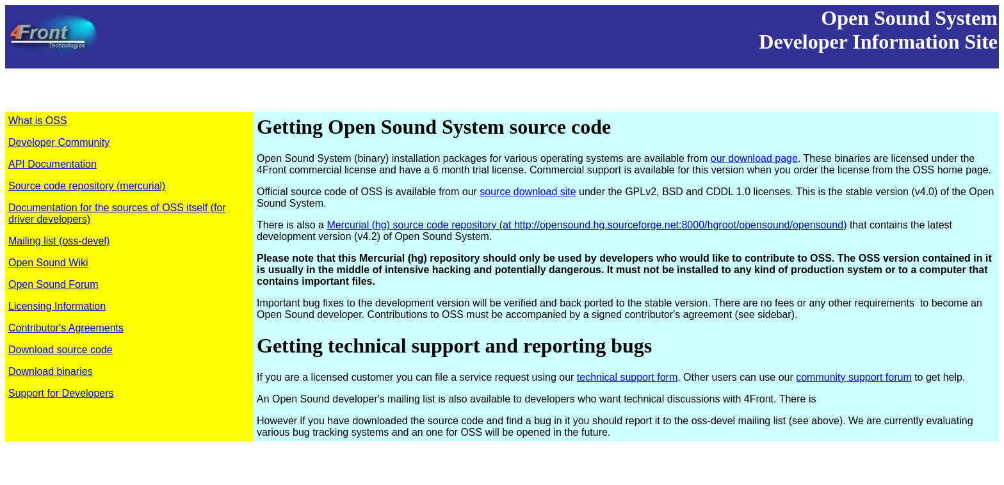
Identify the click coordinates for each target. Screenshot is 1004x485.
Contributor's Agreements (66, 327)
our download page (754, 158)
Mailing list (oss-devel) (58, 240)
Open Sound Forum (53, 284)
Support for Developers (61, 393)
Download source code (60, 349)
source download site (528, 191)
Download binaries (50, 371)
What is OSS (37, 120)
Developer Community (58, 142)
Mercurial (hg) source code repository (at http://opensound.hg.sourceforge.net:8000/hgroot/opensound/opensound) (586, 224)
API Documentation (52, 164)
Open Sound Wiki (48, 262)
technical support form (627, 377)
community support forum (854, 377)
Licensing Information (57, 306)
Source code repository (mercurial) (86, 185)
